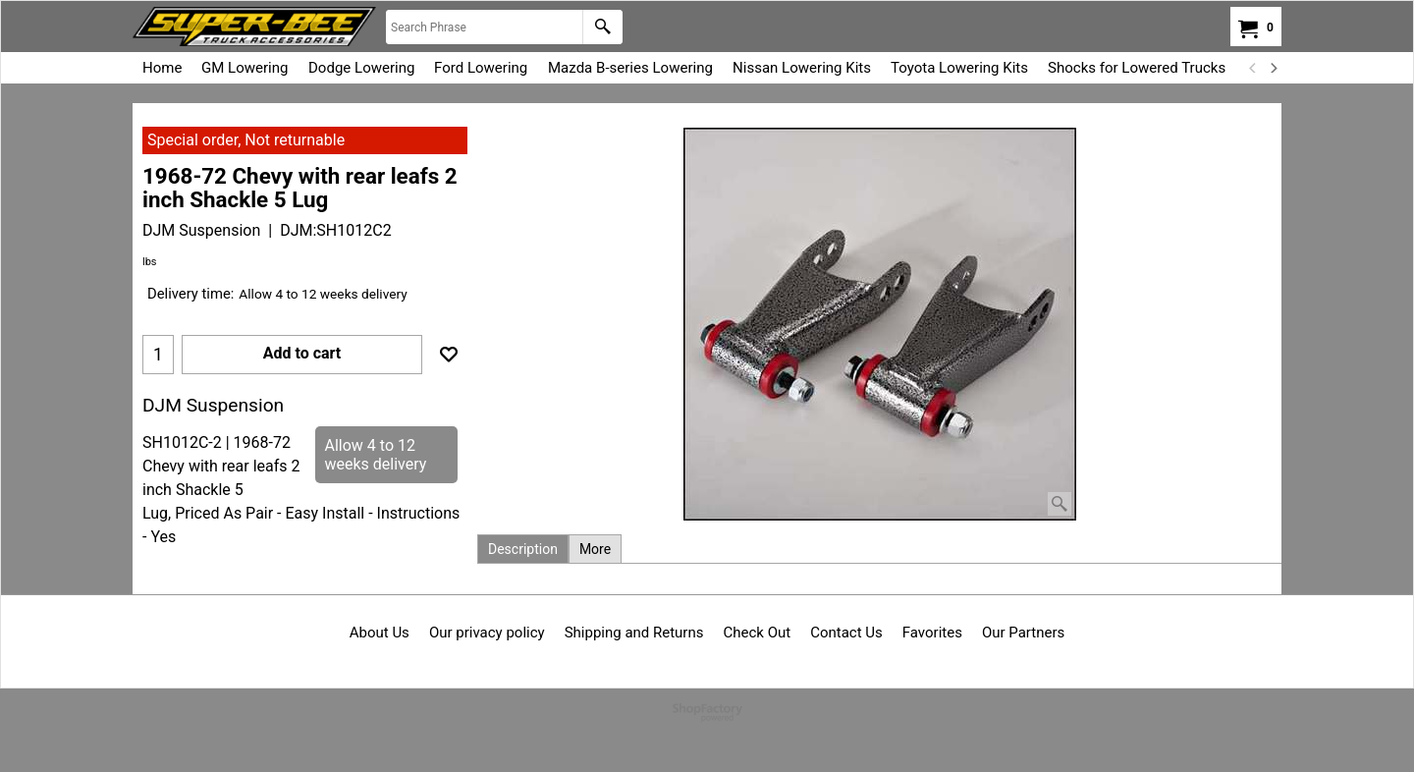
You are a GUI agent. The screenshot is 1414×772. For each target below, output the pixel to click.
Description (523, 549)
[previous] (1253, 68)
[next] (1272, 68)
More (595, 549)
